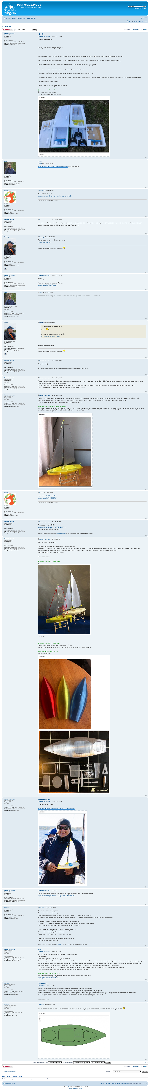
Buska (41, 190)
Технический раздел (23, 18)
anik (40, 163)
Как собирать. (44, 799)
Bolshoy (41, 237)
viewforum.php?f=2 (44, 242)
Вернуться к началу (146, 157)
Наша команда (105, 1083)
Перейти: (109, 1071)
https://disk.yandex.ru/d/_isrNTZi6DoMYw (51, 527)
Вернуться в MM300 (10, 1071)
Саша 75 (41, 1004)
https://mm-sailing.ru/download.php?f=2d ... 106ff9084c (56, 808)
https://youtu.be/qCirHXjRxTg (47, 498)
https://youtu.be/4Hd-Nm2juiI (47, 496)
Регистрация (137, 21)
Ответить (7, 29)
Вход (145, 21)
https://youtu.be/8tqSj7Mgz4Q (48, 285)
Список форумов (10, 18)
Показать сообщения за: (48, 1062)
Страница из (138, 29)
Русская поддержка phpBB (75, 1088)
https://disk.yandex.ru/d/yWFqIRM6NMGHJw (53, 166)
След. (144, 1062)
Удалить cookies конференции (120, 1083)
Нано (40, 161)
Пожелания (42, 983)
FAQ (130, 21)
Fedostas (42, 907)
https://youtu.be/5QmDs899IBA (48, 978)
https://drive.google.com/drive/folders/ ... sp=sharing (55, 196)
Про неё (6, 26)
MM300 (33, 18)
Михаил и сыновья (44, 36)
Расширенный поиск (140, 8)
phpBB (67, 1086)
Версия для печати (141, 18)
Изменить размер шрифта (145, 18)
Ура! (39, 949)
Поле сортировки (76, 1062)
